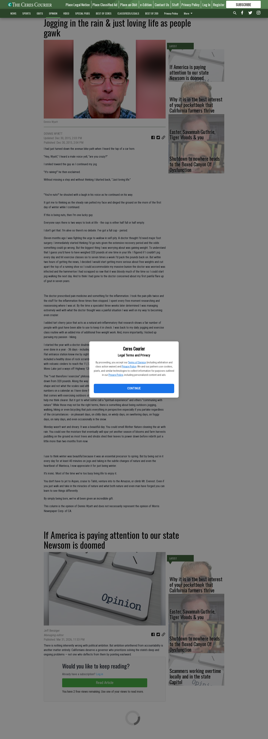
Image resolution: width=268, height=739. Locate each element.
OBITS (40, 13)
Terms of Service (137, 362)
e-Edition (146, 4)
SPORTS (26, 13)
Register (218, 4)
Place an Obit (128, 4)
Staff (175, 4)
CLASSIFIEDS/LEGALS (128, 13)
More (189, 13)
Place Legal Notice (78, 4)
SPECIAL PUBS (82, 13)
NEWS (13, 13)
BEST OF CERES (103, 13)
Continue (134, 388)
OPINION (53, 13)
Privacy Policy (129, 366)
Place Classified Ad (104, 4)
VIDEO (66, 13)
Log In (206, 4)
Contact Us (162, 4)
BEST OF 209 (151, 13)
